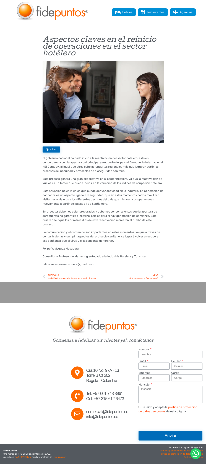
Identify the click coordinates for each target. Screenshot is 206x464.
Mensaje (144, 384)
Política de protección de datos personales (181, 454)
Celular (176, 361)
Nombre (144, 349)
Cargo (175, 372)
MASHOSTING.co (22, 457)
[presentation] (166, 422)
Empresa (144, 372)
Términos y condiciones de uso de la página (181, 450)
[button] (195, 453)
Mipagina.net (59, 457)
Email (143, 361)
